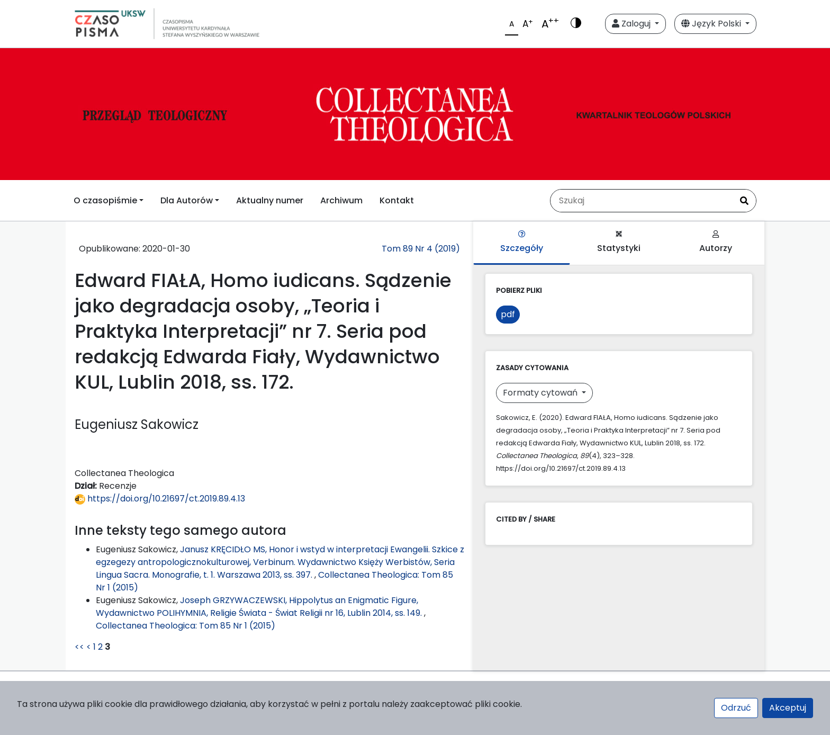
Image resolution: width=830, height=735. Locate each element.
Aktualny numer (269, 200)
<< (79, 647)
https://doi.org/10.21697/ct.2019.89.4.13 (160, 498)
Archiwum (341, 200)
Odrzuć (736, 708)
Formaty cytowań (541, 393)
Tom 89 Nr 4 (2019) (421, 249)
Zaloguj (632, 23)
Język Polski (712, 23)
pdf (508, 314)
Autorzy (715, 242)
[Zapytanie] (642, 200)
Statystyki (618, 242)
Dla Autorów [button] (186, 200)
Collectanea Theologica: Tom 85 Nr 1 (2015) (185, 626)
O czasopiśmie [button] (105, 200)
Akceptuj (787, 708)
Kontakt (397, 200)
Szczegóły (521, 242)
